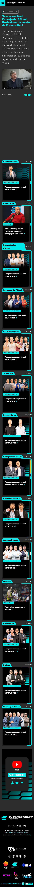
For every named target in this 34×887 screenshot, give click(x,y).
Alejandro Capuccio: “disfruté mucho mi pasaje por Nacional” (15, 231)
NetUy (29, 834)
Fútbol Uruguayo (10, 12)
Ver (28, 161)
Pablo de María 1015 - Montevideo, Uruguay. (17, 832)
